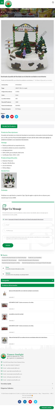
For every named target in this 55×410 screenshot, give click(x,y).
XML (52, 393)
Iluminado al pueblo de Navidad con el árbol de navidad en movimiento (26, 220)
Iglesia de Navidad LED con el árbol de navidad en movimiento (24, 290)
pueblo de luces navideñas (34, 257)
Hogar (3, 12)
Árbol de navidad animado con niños (11, 263)
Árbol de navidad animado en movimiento (29, 260)
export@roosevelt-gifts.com (14, 371)
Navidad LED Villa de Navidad (9, 260)
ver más (11, 297)
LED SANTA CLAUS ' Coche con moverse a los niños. (21, 302)
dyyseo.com (29, 397)
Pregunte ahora (46, 407)
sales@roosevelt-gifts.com (13, 380)
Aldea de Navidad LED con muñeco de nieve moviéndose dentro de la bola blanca (28, 337)
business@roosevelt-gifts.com (14, 374)
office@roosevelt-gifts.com (14, 377)
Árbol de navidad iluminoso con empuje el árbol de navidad (36, 263)
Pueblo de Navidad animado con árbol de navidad (14, 257)
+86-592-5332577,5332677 (13, 365)
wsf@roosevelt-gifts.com (13, 368)
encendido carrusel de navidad (16, 314)
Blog (40, 393)
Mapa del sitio (45, 393)
